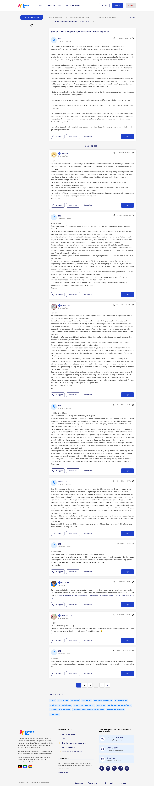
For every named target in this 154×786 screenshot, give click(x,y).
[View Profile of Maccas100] (62, 481)
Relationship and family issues (60, 705)
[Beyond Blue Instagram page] (114, 772)
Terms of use (93, 783)
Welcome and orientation (115, 709)
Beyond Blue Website (27, 732)
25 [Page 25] (102, 685)
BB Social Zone (63, 700)
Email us (110, 758)
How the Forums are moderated (73, 743)
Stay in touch (63, 772)
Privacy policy (109, 783)
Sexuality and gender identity (84, 705)
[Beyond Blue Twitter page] (120, 772)
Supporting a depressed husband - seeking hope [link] (72, 21)
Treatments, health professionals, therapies (88, 709)
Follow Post (73, 136)
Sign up (117, 5)
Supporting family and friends (106, 17)
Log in (104, 5)
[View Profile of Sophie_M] (65, 582)
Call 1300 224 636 (114, 737)
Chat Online (112, 748)
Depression (75, 700)
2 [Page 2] (84, 685)
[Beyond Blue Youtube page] (108, 772)
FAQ (63, 739)
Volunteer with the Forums (71, 751)
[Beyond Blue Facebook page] (102, 772)
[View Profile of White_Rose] (65, 305)
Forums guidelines (73, 5)
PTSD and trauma (121, 700)
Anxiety (52, 700)
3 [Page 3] (90, 685)
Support (131, 5)
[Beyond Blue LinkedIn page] (127, 772)
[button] (53, 136)
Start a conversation (32, 17)
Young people (54, 714)
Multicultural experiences (103, 700)
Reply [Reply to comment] (127, 205)
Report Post (88, 136)
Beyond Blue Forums (26, 5)
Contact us (79, 783)
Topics (40, 5)
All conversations (54, 5)
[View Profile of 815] (59, 39)
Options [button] (132, 17)
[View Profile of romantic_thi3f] (67, 615)
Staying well (101, 705)
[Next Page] (107, 685)
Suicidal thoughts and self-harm (119, 705)
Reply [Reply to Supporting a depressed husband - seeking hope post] (127, 136)
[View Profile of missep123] (65, 153)
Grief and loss (86, 700)
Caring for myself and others (79, 17)
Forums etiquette (68, 747)
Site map (123, 783)
